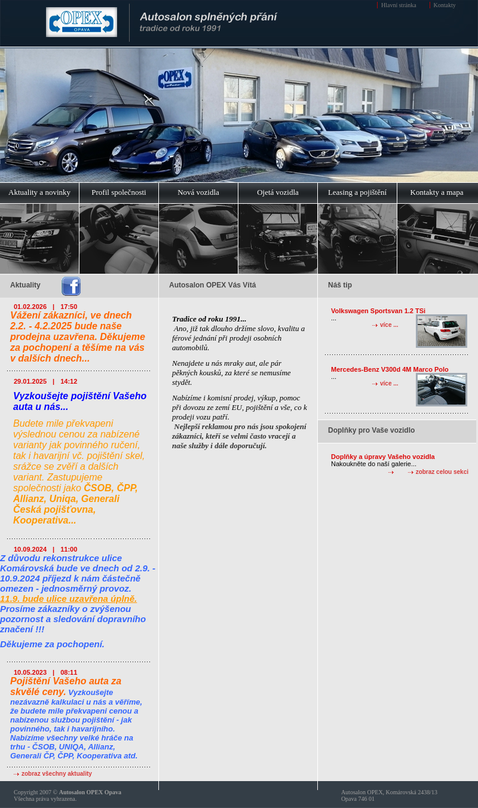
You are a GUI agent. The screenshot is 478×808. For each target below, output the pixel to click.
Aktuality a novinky (39, 192)
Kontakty (445, 5)
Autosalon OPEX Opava (90, 792)
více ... (389, 325)
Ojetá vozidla (278, 192)
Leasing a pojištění (357, 192)
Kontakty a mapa (437, 192)
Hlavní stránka (398, 5)
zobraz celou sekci (442, 472)
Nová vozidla (198, 192)
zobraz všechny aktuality (57, 773)
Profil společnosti (118, 192)
